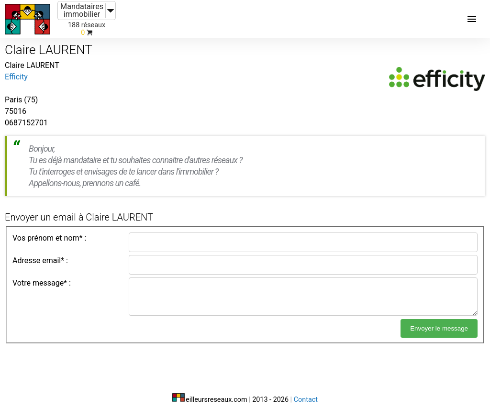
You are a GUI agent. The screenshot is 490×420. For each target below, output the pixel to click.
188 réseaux (86, 25)
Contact (306, 400)
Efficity (16, 76)
